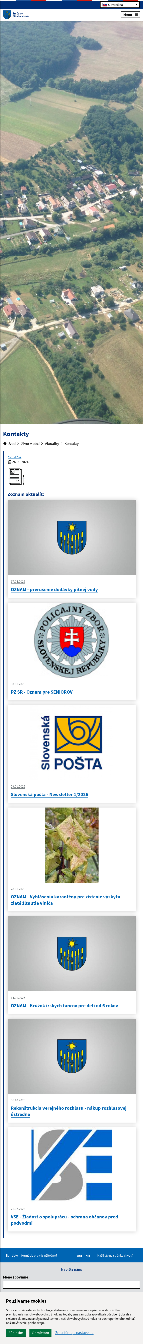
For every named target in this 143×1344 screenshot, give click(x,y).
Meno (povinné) (16, 1277)
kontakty (14, 456)
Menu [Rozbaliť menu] (130, 14)
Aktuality (52, 443)
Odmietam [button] (40, 1332)
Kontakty (71, 443)
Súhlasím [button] (15, 1332)
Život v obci (30, 443)
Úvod (9, 443)
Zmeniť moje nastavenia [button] (74, 1333)
